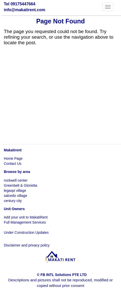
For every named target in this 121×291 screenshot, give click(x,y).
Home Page (13, 158)
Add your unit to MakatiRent (26, 217)
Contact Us (12, 164)
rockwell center (15, 180)
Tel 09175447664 (19, 4)
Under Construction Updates (26, 232)
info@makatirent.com (24, 10)
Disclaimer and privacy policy (27, 245)
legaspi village (15, 190)
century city (13, 201)
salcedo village (15, 196)
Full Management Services (25, 222)
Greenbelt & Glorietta (20, 185)
